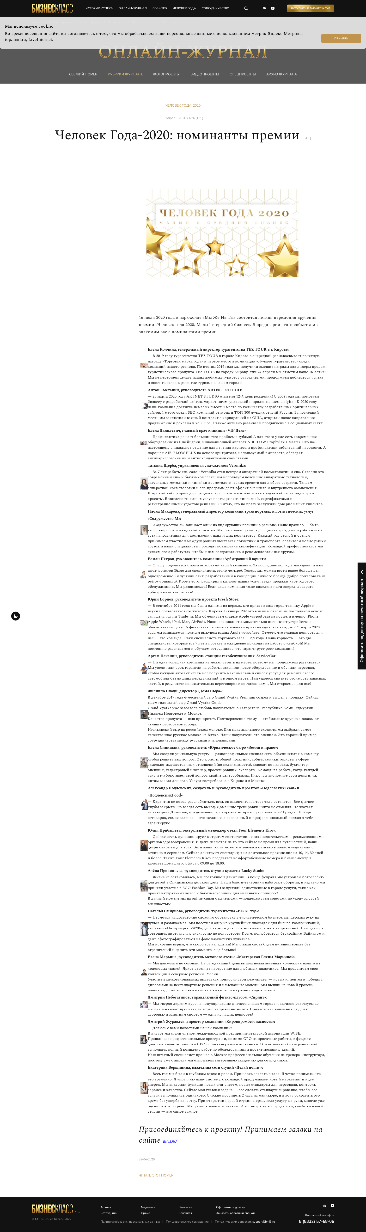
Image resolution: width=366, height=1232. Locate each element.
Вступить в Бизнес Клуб (310, 8)
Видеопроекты (204, 74)
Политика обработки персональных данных (130, 1222)
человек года (184, 8)
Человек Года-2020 (183, 105)
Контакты (185, 1213)
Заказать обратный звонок (235, 1213)
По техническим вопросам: (245, 1222)
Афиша (106, 1207)
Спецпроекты (243, 74)
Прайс (145, 1213)
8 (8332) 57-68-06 (316, 1221)
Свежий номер (83, 74)
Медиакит (148, 1207)
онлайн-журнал (133, 8)
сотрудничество (215, 8)
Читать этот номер (156, 1175)
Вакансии (185, 1207)
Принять (341, 38)
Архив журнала (281, 74)
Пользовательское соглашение (187, 1222)
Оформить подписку (230, 1207)
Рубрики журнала (125, 74)
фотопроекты (166, 74)
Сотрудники (109, 1213)
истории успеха (99, 8)
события (159, 8)
